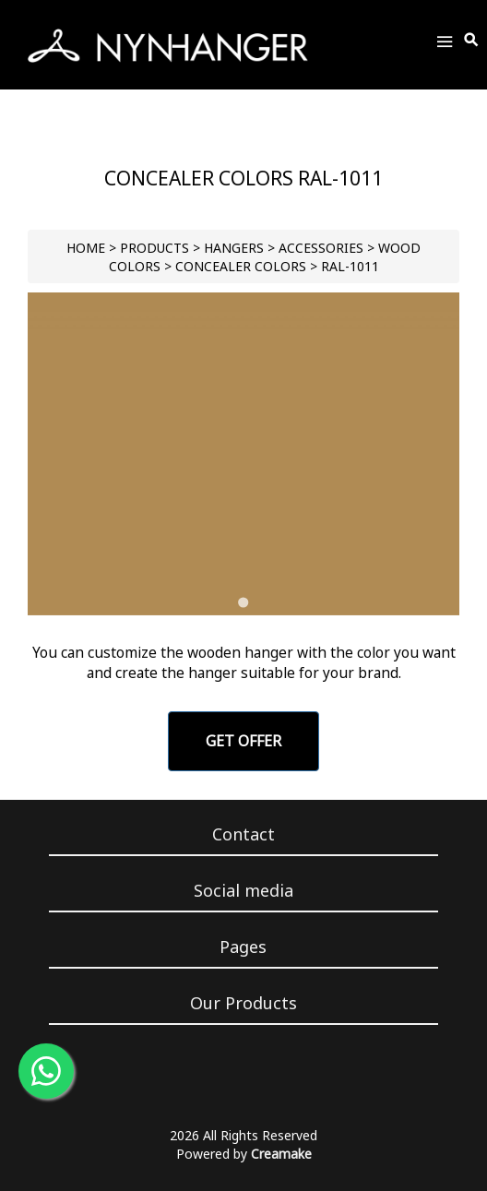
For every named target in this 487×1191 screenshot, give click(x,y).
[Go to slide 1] (243, 602)
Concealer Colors (240, 266)
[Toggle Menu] (444, 44)
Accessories (321, 247)
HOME (85, 247)
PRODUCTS (154, 247)
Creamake (281, 1153)
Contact (243, 834)
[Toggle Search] (472, 40)
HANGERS (234, 247)
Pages (243, 946)
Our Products (243, 1003)
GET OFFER (243, 741)
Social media (243, 890)
